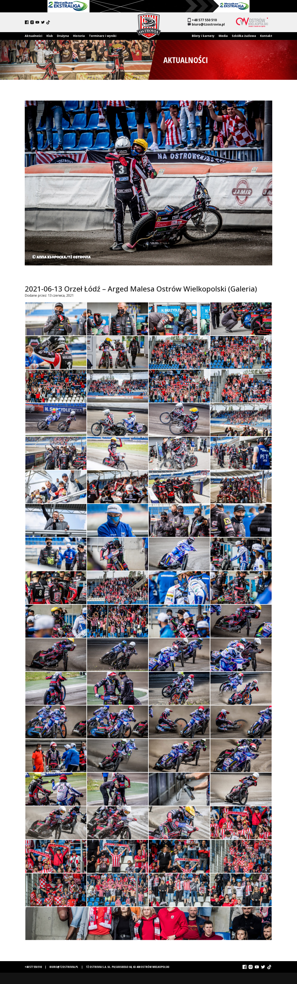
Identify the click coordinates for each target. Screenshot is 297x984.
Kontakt (266, 36)
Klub (49, 36)
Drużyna (63, 36)
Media (223, 36)
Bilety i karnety (203, 36)
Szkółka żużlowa (244, 36)
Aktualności (33, 36)
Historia (79, 36)
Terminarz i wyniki (102, 36)
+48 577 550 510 (202, 20)
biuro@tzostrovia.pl (206, 24)
